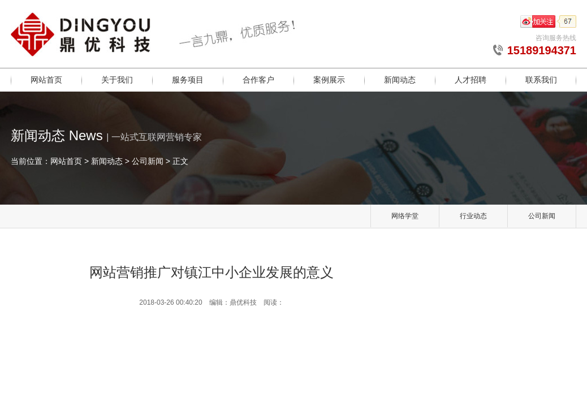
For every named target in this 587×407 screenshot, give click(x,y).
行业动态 (473, 216)
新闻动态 (400, 79)
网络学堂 (404, 216)
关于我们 (117, 79)
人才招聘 (470, 79)
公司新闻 (147, 161)
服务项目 (188, 79)
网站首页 (46, 79)
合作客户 (258, 79)
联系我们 (541, 79)
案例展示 (329, 79)
